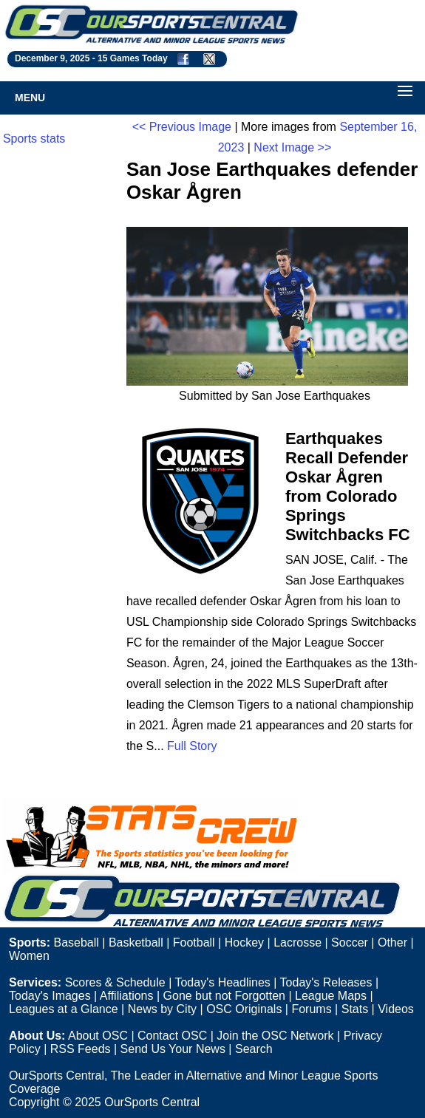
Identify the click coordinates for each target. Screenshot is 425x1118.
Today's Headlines (222, 982)
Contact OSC (172, 1035)
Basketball (136, 942)
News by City (162, 1009)
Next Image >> (292, 147)
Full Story (192, 746)
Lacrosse (297, 942)
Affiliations (127, 995)
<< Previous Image (181, 126)
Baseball (75, 942)
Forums (311, 1009)
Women (29, 956)
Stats (354, 1009)
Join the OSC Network (275, 1035)
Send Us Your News (172, 1049)
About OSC (98, 1035)
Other (392, 942)
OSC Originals (244, 1009)
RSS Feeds (80, 1049)
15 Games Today (133, 58)
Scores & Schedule (115, 982)
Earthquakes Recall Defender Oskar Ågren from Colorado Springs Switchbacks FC (347, 486)
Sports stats (34, 138)
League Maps (331, 995)
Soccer (349, 942)
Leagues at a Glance (63, 1009)
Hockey (244, 942)
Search (254, 1049)
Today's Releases (326, 982)
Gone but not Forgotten (224, 995)
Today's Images (50, 995)
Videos (396, 1009)
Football (194, 942)
